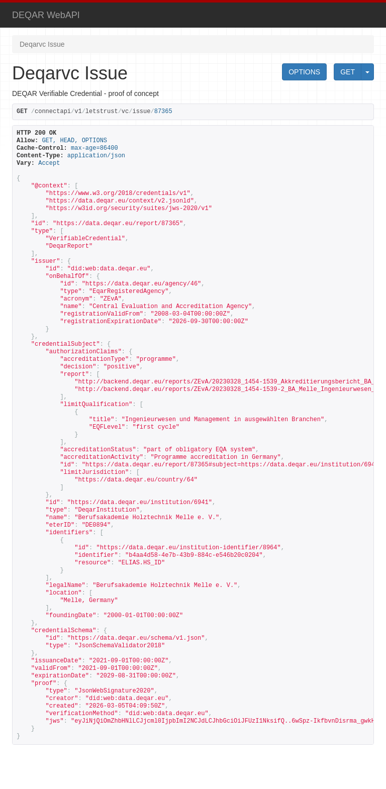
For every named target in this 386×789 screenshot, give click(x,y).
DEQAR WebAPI (46, 15)
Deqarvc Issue (42, 44)
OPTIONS (304, 72)
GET (347, 72)
